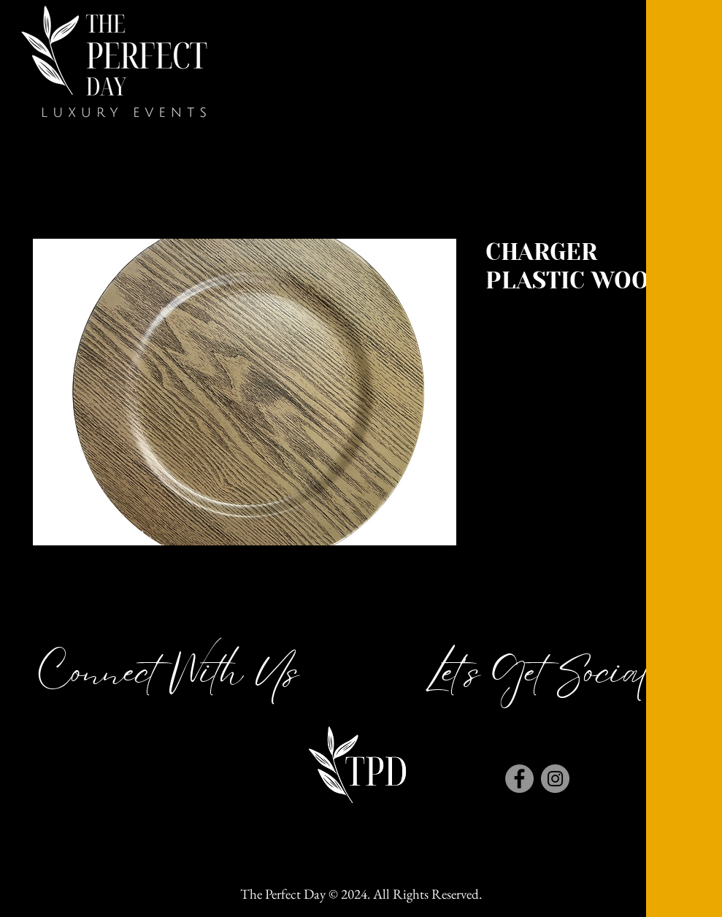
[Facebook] (519, 778)
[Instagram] (555, 778)
